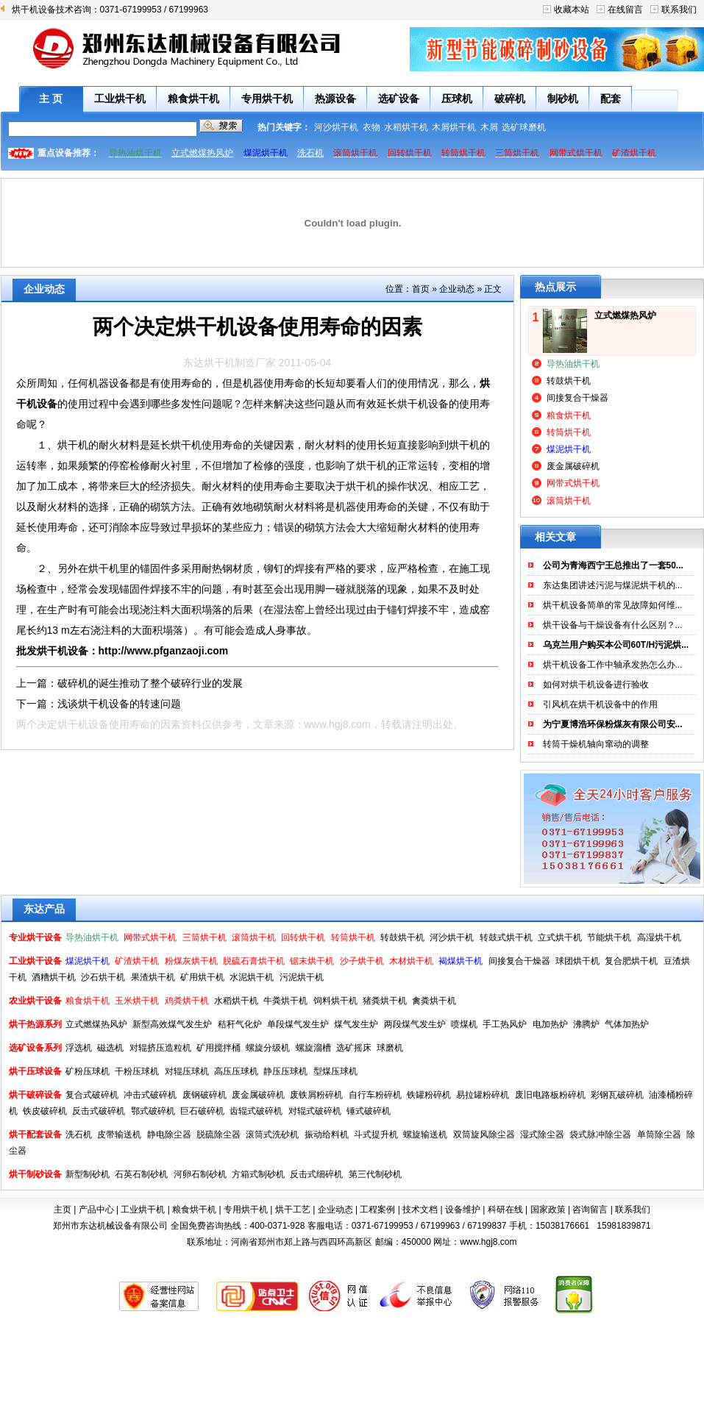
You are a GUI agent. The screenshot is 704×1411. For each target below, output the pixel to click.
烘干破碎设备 (35, 1095)
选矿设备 (398, 98)
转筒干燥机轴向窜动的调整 (596, 744)
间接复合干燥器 (577, 398)
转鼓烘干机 (569, 381)
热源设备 (335, 98)
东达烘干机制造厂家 (229, 362)
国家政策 (548, 1209)
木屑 (489, 127)
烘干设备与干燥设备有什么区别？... (613, 625)
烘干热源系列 (35, 1024)
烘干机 (361, 486)
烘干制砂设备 (35, 1174)
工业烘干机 (120, 98)
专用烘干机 (267, 98)
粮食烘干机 (193, 98)
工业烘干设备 (35, 961)
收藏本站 (571, 9)
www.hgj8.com (338, 724)
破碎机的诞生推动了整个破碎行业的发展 (150, 683)
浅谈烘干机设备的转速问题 (119, 704)
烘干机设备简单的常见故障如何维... (613, 605)
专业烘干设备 (35, 937)
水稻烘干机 (406, 127)
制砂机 (562, 98)
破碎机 (509, 98)
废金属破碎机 (573, 466)
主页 (62, 1209)
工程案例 (377, 1209)
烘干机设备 (423, 404)
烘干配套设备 (35, 1134)
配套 (610, 98)
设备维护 (462, 1209)
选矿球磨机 (524, 127)
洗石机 (310, 153)
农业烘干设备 (35, 1001)
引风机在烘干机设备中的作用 (600, 704)
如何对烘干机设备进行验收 (596, 684)
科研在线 (505, 1209)
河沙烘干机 (336, 127)
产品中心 (96, 1209)
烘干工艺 (292, 1209)
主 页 (51, 98)
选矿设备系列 (35, 1048)
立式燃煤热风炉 (202, 153)
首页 (421, 289)
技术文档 (420, 1209)
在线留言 (625, 9)
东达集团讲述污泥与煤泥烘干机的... (613, 585)
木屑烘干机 (454, 127)
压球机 (456, 98)
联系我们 (679, 9)
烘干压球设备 (35, 1071)
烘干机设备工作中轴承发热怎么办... (613, 665)
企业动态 (456, 289)
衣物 (371, 127)
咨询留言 (590, 1209)
